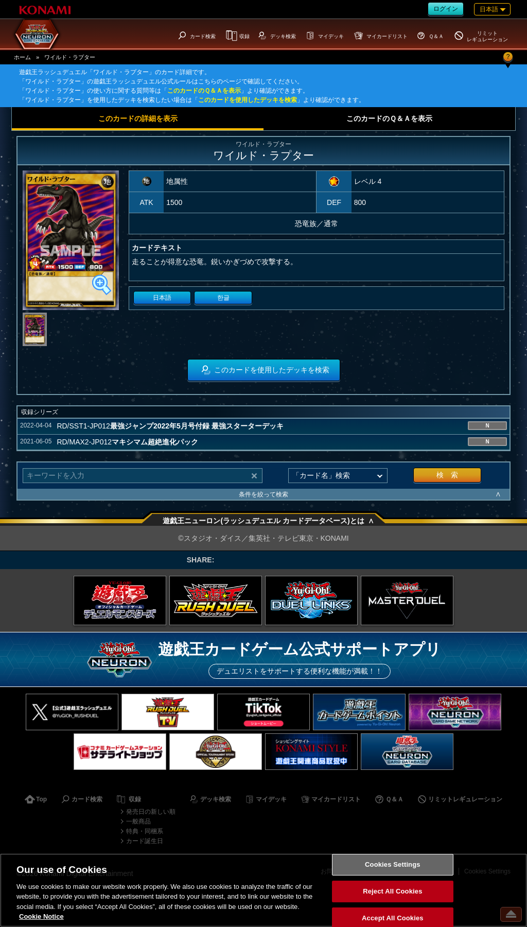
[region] (263, 890)
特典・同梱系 (144, 831)
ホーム (22, 57)
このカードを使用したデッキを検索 (247, 100)
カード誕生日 (144, 841)
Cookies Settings (392, 865)
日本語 (162, 297)
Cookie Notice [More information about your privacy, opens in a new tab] (41, 916)
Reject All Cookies (392, 891)
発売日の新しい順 (150, 811)
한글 (223, 297)
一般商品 (138, 821)
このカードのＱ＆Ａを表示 (204, 90)
